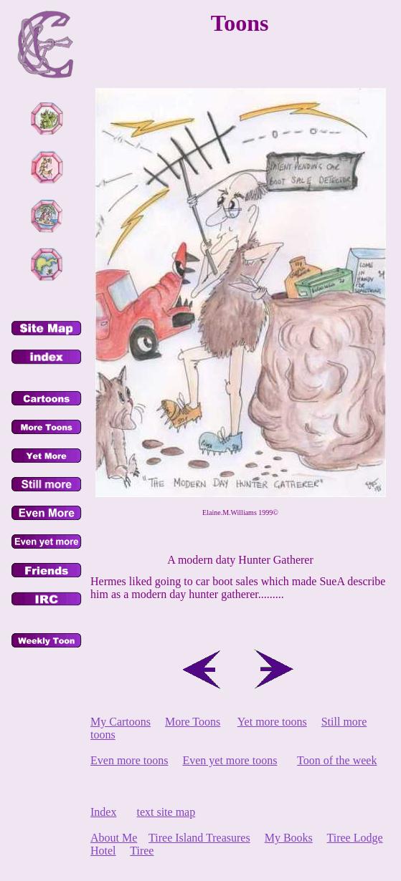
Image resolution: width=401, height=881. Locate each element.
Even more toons (129, 760)
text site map (165, 812)
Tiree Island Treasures (199, 838)
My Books (289, 838)
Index (103, 812)
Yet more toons (272, 722)
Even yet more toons (229, 760)
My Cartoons (120, 722)
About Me (113, 838)
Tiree (142, 850)
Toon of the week (337, 760)
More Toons (192, 722)
